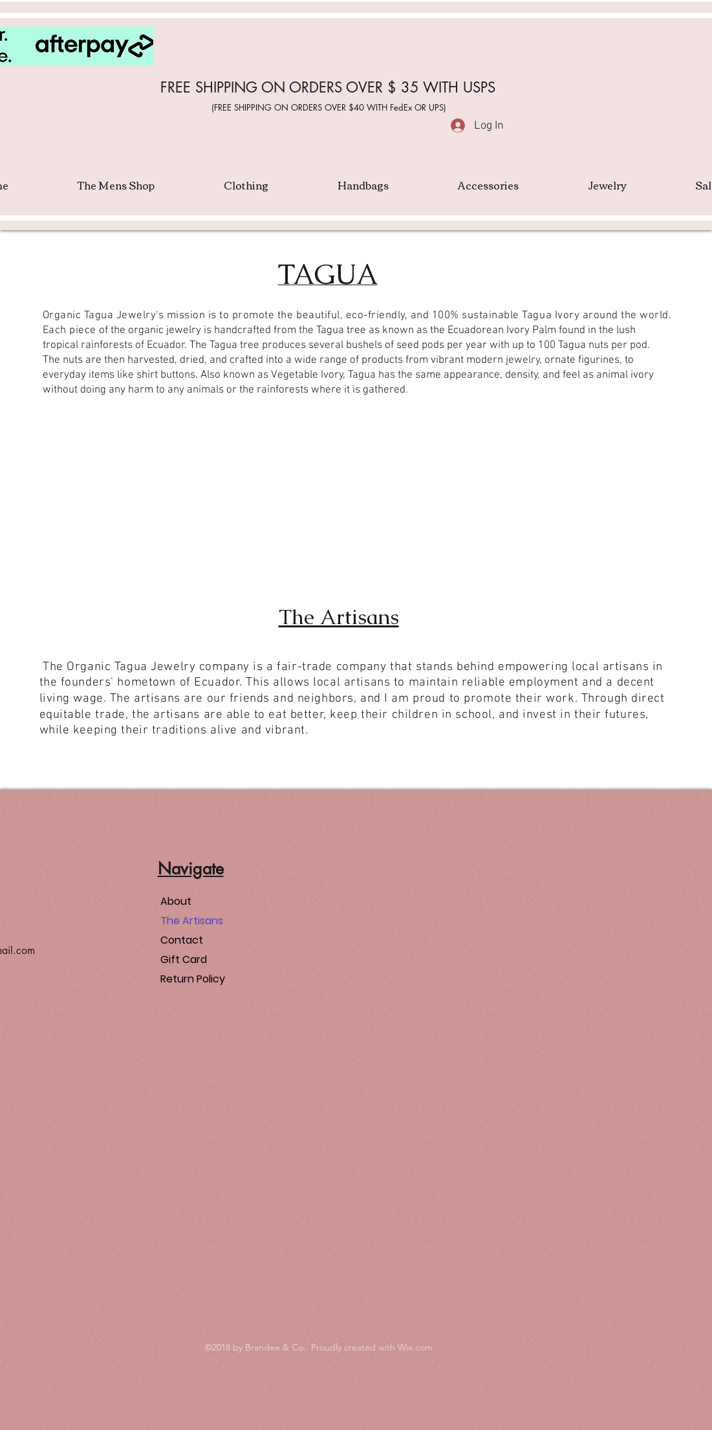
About (175, 901)
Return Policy (192, 978)
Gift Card (183, 959)
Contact (181, 940)
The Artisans (191, 920)
